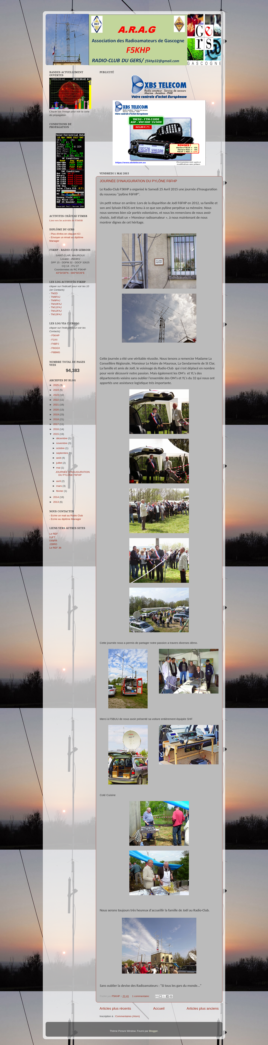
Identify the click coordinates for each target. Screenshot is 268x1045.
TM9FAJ (55, 300)
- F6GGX (55, 348)
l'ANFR (53, 540)
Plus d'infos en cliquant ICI (65, 233)
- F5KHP (55, 335)
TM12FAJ (56, 310)
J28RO (53, 544)
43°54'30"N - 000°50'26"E (70, 272)
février (60, 491)
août (59, 457)
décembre (62, 438)
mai (58, 467)
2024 (56, 390)
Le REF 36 (55, 547)
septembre (62, 453)
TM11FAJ (56, 307)
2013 (56, 502)
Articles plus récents (115, 1008)
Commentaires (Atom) (127, 1016)
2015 (56, 434)
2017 (56, 424)
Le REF (53, 533)
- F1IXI (54, 339)
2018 (56, 419)
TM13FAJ (56, 314)
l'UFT (52, 537)
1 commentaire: (141, 996)
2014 (56, 497)
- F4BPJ (54, 343)
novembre (62, 443)
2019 (56, 414)
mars (59, 486)
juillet (59, 462)
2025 (56, 385)
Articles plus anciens (203, 1008)
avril (59, 481)
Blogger (153, 1031)
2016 (56, 429)
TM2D (54, 293)
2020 (56, 409)
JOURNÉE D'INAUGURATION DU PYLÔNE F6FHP (138, 181)
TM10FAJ (56, 304)
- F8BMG (55, 352)
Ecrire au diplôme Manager (66, 519)
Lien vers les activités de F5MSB (66, 220)
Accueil (159, 1008)
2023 (56, 395)
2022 (56, 399)
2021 (56, 404)
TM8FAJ (55, 296)
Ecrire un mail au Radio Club (67, 515)
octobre (60, 448)
